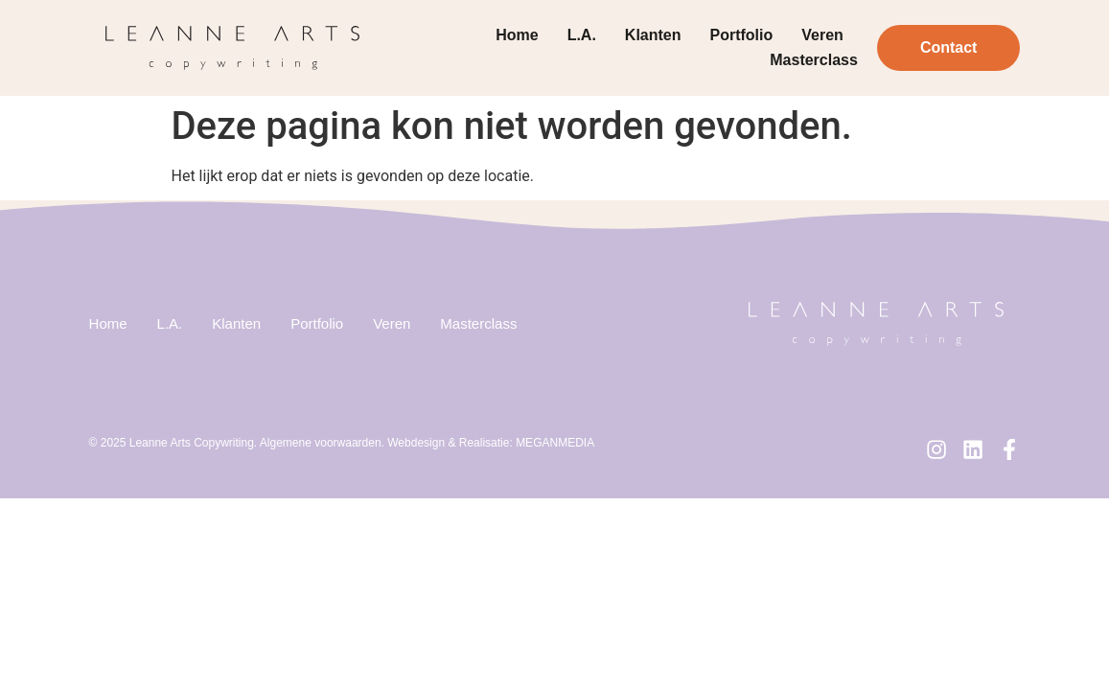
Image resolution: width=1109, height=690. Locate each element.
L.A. (581, 35)
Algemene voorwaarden (320, 442)
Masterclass (814, 60)
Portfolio (742, 35)
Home (517, 35)
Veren (822, 35)
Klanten (653, 35)
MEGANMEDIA (555, 442)
